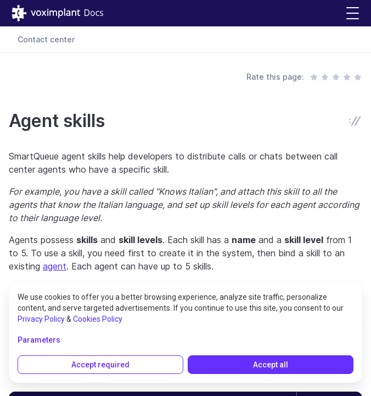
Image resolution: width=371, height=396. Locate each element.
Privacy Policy (41, 319)
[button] (352, 13)
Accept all (270, 364)
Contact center (46, 39)
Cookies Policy (97, 319)
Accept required (100, 364)
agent (54, 266)
